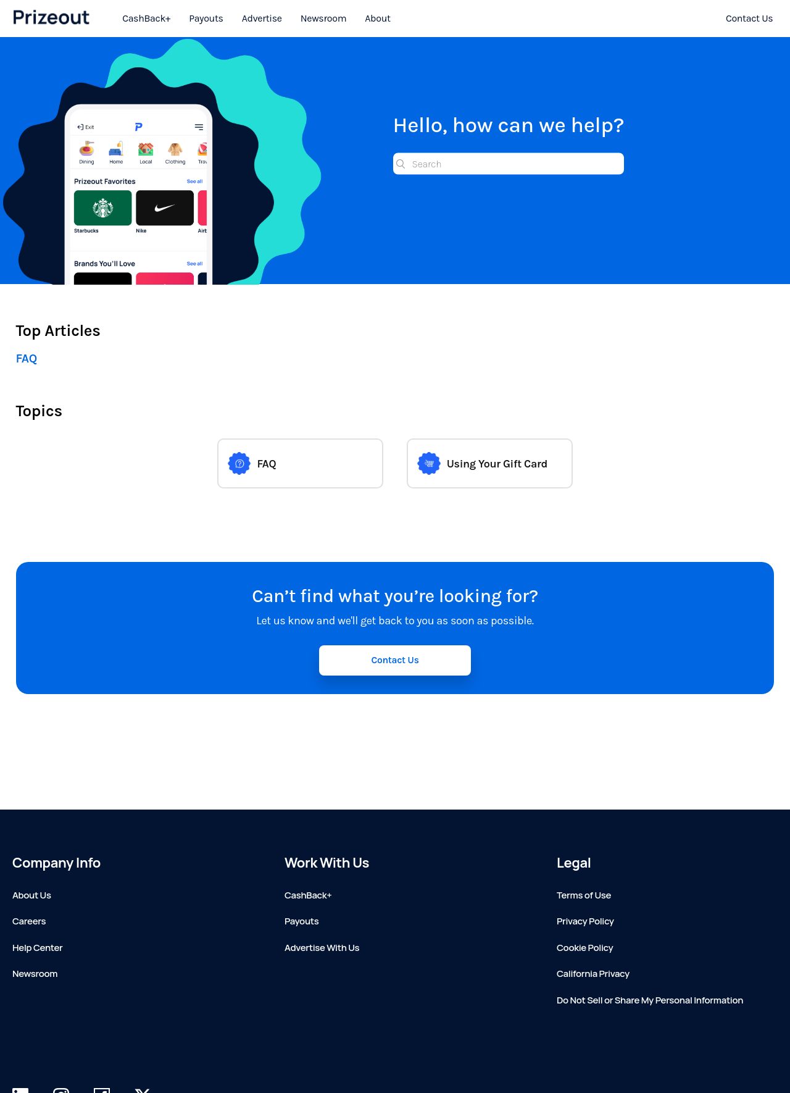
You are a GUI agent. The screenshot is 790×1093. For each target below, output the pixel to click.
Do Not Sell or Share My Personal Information (650, 1000)
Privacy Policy (585, 921)
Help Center (37, 947)
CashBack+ (146, 18)
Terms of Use (584, 895)
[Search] (509, 164)
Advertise (262, 18)
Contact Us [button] (394, 660)
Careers (29, 921)
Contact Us (749, 18)
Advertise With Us (322, 947)
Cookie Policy (585, 947)
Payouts (206, 18)
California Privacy (593, 973)
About (377, 18)
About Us (31, 895)
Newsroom (324, 18)
